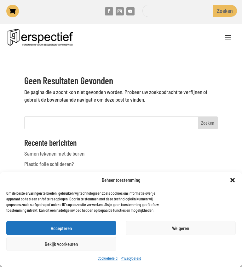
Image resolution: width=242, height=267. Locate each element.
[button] (232, 180)
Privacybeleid (131, 258)
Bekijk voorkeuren (61, 244)
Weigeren (180, 228)
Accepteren (61, 228)
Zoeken (207, 123)
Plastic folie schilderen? (49, 164)
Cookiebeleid (108, 258)
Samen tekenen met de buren (54, 153)
